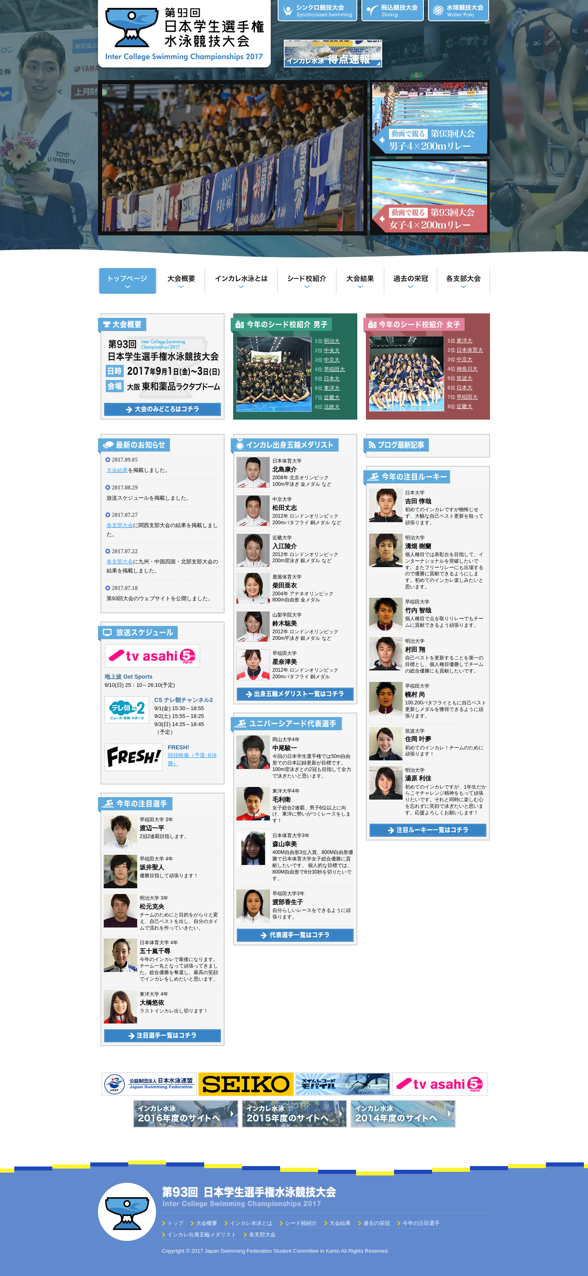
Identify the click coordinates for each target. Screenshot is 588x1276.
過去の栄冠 (410, 281)
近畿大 (332, 397)
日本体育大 (470, 350)
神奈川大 (467, 369)
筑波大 (464, 378)
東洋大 (332, 388)
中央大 (332, 350)
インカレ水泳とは (241, 281)
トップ (127, 281)
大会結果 (360, 281)
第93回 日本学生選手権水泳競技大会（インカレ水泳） (184, 35)
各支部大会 (463, 281)
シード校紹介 (306, 281)
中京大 (332, 360)
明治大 (332, 341)
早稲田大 (334, 369)
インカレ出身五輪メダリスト (201, 1234)
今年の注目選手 (421, 1223)
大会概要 (181, 281)
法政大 (332, 407)
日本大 (332, 378)
